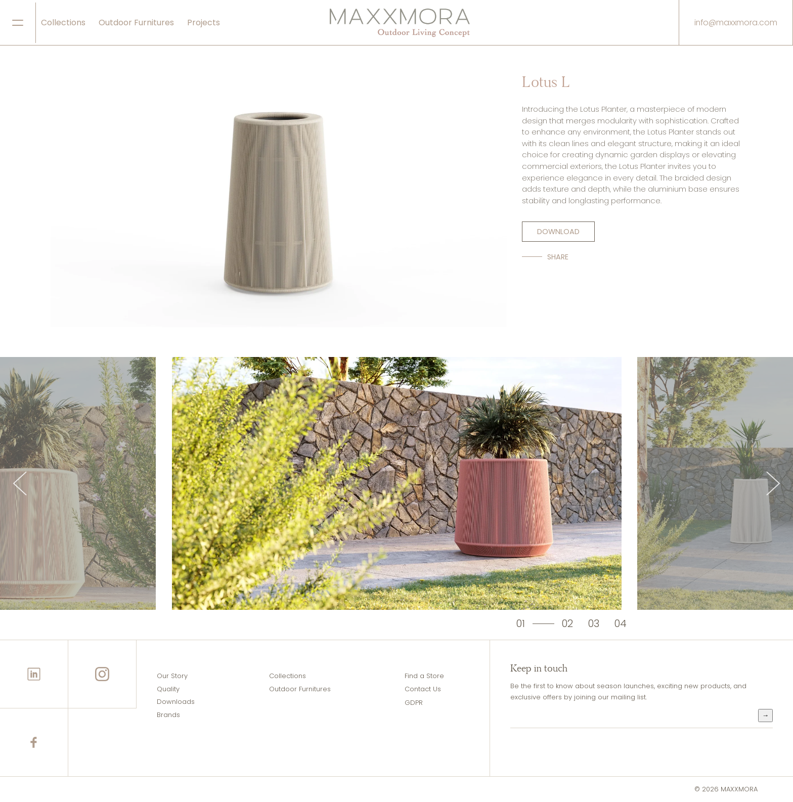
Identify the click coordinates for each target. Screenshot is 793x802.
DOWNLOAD (558, 232)
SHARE (557, 257)
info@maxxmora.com (735, 22)
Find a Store (424, 676)
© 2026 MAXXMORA (726, 789)
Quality (168, 689)
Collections (63, 22)
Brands (168, 715)
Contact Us (423, 689)
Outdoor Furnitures (136, 22)
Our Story (172, 676)
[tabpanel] (397, 483)
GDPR (414, 702)
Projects (203, 22)
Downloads (176, 701)
